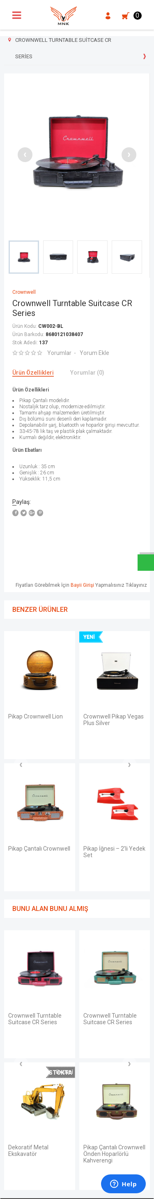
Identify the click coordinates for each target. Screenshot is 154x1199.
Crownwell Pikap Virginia (104, 886)
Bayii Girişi (82, 585)
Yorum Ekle (94, 353)
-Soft (35, 1189)
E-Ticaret (53, 1189)
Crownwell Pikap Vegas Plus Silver (38, 719)
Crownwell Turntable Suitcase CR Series (110, 719)
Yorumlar (59, 353)
